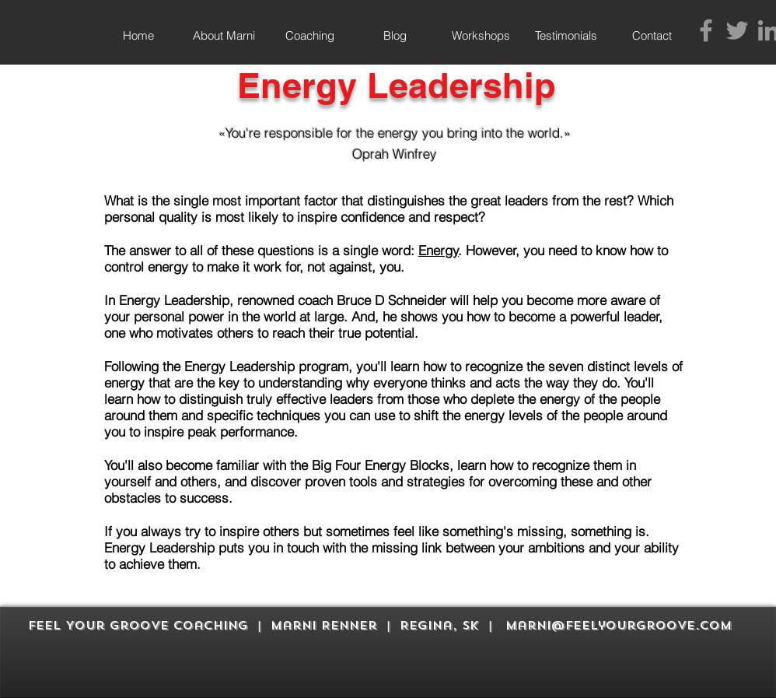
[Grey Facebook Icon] (706, 30)
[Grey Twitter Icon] (737, 30)
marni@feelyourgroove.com (618, 625)
